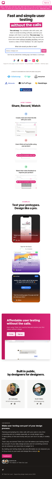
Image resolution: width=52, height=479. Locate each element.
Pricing (11, 334)
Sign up (46, 3)
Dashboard (6, 456)
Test (43, 51)
